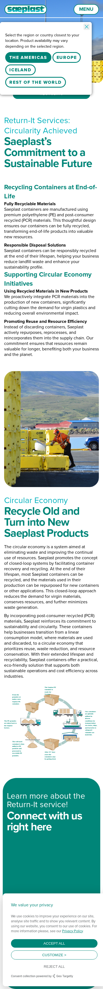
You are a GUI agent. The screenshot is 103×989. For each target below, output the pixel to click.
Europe (67, 57)
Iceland (20, 70)
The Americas (28, 57)
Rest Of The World (35, 82)
